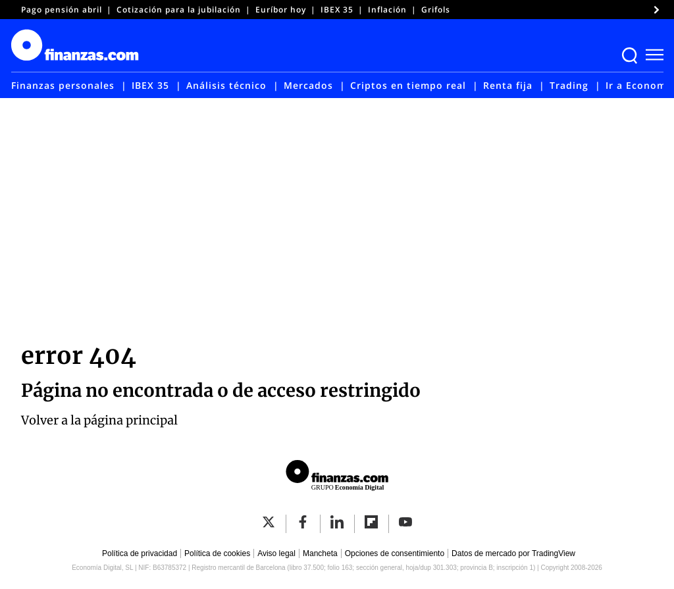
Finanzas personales (63, 85)
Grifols (435, 9)
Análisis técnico (226, 85)
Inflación (387, 9)
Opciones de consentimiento (394, 553)
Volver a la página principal (99, 420)
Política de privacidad (139, 553)
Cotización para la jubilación (179, 9)
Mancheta (320, 553)
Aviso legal (276, 553)
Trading (569, 85)
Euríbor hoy (280, 9)
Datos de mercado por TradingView (513, 553)
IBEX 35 (337, 9)
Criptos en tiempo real (408, 85)
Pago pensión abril (61, 9)
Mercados (308, 85)
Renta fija (507, 85)
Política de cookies (217, 553)
